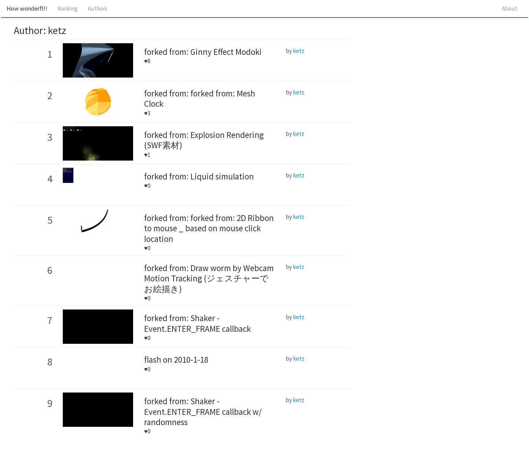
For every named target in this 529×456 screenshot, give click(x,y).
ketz (298, 51)
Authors (97, 8)
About (509, 8)
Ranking (68, 8)
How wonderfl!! (27, 8)
